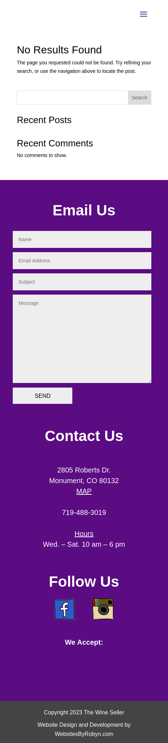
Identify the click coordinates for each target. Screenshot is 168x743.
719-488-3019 (84, 512)
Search (139, 97)
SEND (42, 396)
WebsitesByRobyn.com (84, 734)
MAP (83, 491)
